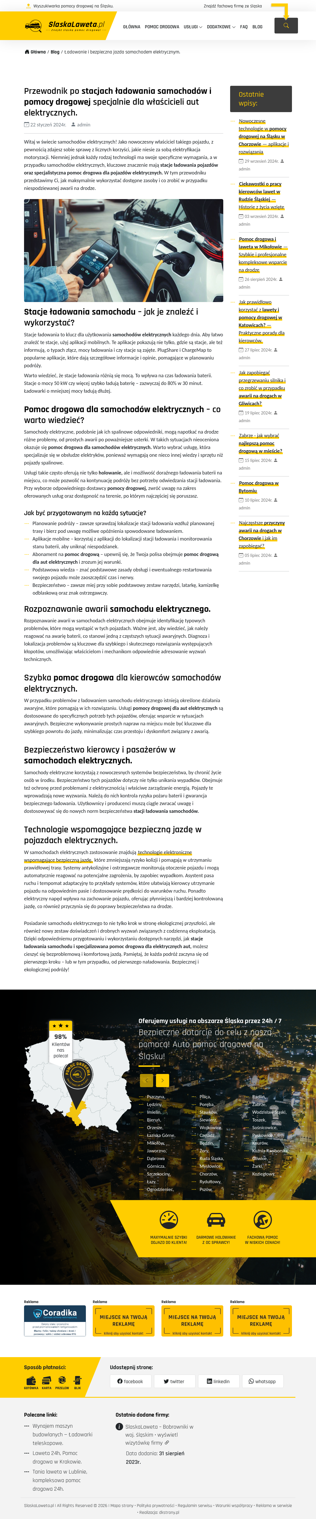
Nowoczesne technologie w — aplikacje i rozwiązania (264, 136)
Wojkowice (210, 1128)
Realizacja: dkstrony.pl (159, 1513)
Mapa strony (121, 1506)
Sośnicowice (264, 1128)
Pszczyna (155, 1097)
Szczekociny (158, 1174)
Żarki (257, 1166)
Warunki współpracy (234, 1506)
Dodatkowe (219, 27)
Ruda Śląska (211, 1158)
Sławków (208, 1112)
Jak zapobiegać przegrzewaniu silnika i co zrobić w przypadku (262, 388)
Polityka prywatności (155, 1506)
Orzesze (154, 1128)
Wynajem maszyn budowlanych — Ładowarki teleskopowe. (62, 1434)
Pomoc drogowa (162, 27)
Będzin (206, 1143)
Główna (131, 27)
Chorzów (208, 1174)
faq (244, 27)
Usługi (191, 27)
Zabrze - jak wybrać (260, 443)
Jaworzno (156, 1151)
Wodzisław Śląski (269, 1112)
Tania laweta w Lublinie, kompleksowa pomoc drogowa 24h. (60, 1480)
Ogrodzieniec (160, 1189)
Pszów (206, 1189)
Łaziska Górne (160, 1135)
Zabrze (259, 1104)
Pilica (205, 1097)
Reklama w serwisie (274, 1506)
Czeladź (207, 1135)
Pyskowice (262, 1135)
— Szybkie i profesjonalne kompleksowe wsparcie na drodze (263, 254)
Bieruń (153, 1120)
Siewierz (208, 1120)
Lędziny (154, 1104)
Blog (257, 27)
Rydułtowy (210, 1182)
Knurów (259, 1143)
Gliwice (259, 1158)
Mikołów (155, 1143)
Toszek (258, 1120)
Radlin (258, 1097)
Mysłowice (210, 1166)
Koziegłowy (263, 1174)
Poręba (207, 1104)
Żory (204, 1151)
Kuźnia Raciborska (270, 1151)
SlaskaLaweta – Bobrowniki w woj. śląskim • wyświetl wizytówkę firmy (160, 1435)
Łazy (151, 1182)
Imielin (154, 1112)
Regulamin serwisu (195, 1506)
